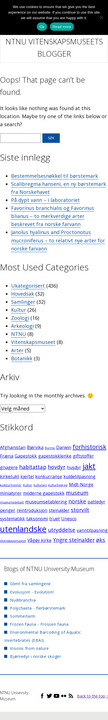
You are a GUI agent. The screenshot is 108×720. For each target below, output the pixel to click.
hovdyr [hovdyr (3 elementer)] (56, 467)
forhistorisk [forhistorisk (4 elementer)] (89, 446)
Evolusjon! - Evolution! (32, 592)
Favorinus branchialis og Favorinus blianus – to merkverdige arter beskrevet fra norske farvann (52, 216)
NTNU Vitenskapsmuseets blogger (54, 47)
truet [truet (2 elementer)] (54, 519)
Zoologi (20, 318)
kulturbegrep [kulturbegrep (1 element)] (58, 485)
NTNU (18, 334)
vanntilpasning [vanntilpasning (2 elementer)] (92, 530)
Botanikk (21, 358)
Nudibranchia (23, 600)
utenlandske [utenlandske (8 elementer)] (23, 528)
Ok (42, 27)
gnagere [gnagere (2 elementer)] (9, 467)
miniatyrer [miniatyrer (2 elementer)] (11, 493)
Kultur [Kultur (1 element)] (27, 485)
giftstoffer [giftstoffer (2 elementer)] (83, 456)
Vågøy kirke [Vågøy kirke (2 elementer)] (39, 540)
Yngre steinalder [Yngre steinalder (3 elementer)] (74, 540)
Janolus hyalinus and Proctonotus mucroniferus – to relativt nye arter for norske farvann (58, 240)
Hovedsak (22, 293)
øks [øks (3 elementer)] (100, 540)
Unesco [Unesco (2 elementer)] (68, 519)
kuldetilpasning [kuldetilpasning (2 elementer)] (79, 476)
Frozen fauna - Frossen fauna (39, 624)
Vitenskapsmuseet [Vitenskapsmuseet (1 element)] (13, 541)
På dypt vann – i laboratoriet (45, 200)
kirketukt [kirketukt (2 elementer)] (9, 476)
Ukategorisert (28, 285)
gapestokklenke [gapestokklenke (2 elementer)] (54, 456)
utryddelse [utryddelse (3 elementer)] (61, 530)
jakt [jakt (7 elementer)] (89, 466)
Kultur (18, 309)
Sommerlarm (22, 616)
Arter (17, 350)
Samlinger (23, 301)
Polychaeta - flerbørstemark (37, 608)
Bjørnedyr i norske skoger (35, 656)
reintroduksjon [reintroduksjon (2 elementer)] (32, 510)
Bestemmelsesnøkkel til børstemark (54, 176)
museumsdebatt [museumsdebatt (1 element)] (12, 502)
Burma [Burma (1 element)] (50, 448)
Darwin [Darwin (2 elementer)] (63, 447)
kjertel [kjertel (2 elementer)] (27, 476)
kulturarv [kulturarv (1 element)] (40, 485)
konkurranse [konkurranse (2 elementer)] (48, 476)
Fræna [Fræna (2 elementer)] (6, 456)
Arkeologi (22, 326)
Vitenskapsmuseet (33, 342)
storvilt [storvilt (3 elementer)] (80, 510)
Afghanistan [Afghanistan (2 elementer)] (12, 447)
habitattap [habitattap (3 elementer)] (32, 467)
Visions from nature (29, 648)
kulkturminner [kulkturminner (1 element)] (11, 485)
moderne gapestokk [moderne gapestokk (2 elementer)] (44, 493)
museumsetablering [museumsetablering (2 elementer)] (46, 502)
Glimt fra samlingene (30, 583)
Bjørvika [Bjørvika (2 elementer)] (35, 447)
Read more (62, 27)
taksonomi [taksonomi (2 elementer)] (37, 519)
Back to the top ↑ (92, 696)
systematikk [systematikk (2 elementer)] (12, 519)
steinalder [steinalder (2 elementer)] (59, 510)
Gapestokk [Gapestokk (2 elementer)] (26, 456)
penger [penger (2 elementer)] (7, 510)
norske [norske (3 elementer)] (77, 501)
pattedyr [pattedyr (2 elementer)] (96, 502)
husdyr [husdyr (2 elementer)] (74, 467)
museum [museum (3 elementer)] (77, 492)
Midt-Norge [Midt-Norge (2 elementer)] (81, 484)
